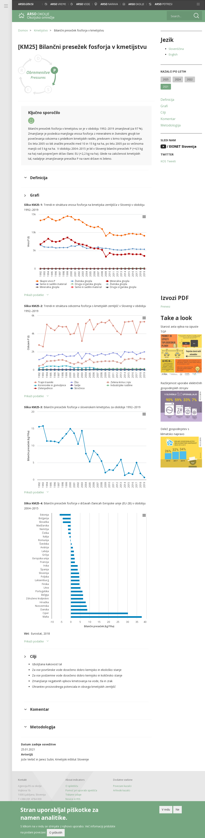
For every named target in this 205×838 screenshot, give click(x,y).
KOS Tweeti (168, 161)
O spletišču (71, 786)
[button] (198, 4)
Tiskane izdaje (73, 794)
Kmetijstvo (41, 30)
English (173, 54)
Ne (177, 809)
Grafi (164, 106)
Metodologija (171, 125)
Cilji (163, 112)
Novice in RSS (72, 799)
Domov (23, 30)
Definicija (167, 99)
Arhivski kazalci (121, 790)
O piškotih (55, 832)
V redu (166, 809)
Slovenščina (176, 49)
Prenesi (165, 306)
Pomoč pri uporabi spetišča (81, 790)
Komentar (168, 119)
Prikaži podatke (34, 295)
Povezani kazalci (122, 786)
